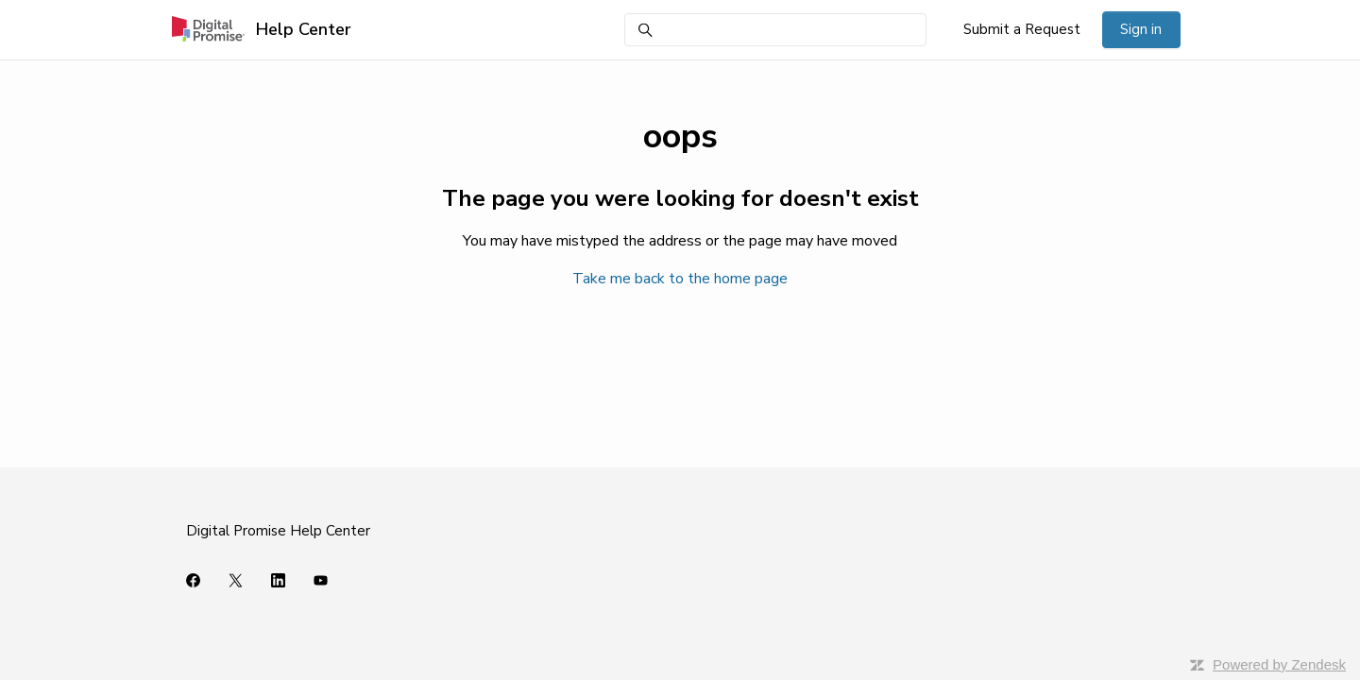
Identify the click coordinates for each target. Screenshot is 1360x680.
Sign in (1141, 29)
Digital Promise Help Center (278, 530)
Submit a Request (1021, 29)
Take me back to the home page (680, 278)
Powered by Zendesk (1279, 664)
